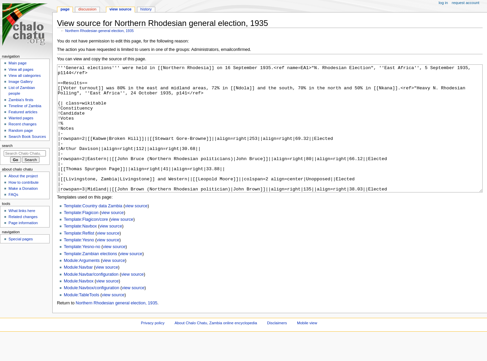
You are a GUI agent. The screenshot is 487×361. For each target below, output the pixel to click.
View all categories (24, 75)
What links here (21, 211)
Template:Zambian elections (90, 279)
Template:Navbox (80, 251)
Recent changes (22, 124)
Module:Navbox (78, 306)
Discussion (87, 9)
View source (120, 9)
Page (65, 9)
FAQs (13, 194)
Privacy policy (153, 348)
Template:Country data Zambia (93, 231)
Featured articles (22, 112)
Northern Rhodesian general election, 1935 (99, 31)
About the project (23, 176)
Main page (17, 63)
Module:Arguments (82, 285)
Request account (466, 3)
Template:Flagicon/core (86, 244)
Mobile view (307, 348)
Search (7, 146)
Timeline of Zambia (24, 106)
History (146, 9)
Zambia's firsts (20, 100)
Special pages (20, 239)
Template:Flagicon (81, 238)
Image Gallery (20, 82)
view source (136, 231)
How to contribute (23, 182)
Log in (443, 3)
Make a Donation (23, 188)
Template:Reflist (79, 258)
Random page (20, 130)
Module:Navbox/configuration (91, 313)
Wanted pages (20, 118)
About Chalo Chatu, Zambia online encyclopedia (215, 348)
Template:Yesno (79, 265)
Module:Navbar (78, 292)
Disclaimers (277, 348)
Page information (23, 223)
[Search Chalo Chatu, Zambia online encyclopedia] (25, 153)
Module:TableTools (81, 320)
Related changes (22, 217)
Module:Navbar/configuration (91, 299)
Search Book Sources (27, 136)
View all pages (20, 69)
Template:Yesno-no (82, 272)
